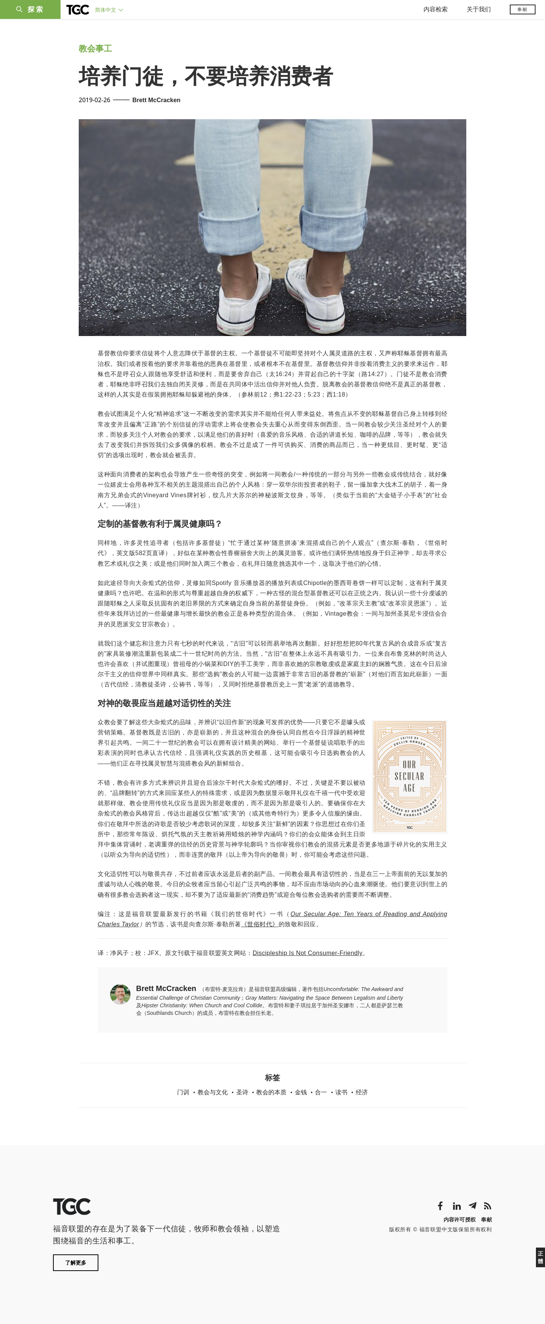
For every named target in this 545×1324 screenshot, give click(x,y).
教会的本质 (271, 1092)
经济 (362, 1092)
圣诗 (242, 1092)
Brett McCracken (156, 100)
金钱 (301, 1092)
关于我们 (479, 9)
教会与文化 (213, 1092)
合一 (321, 1092)
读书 (341, 1092)
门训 (183, 1092)
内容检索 (436, 9)
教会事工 (95, 48)
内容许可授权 (460, 1220)
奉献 (522, 9)
